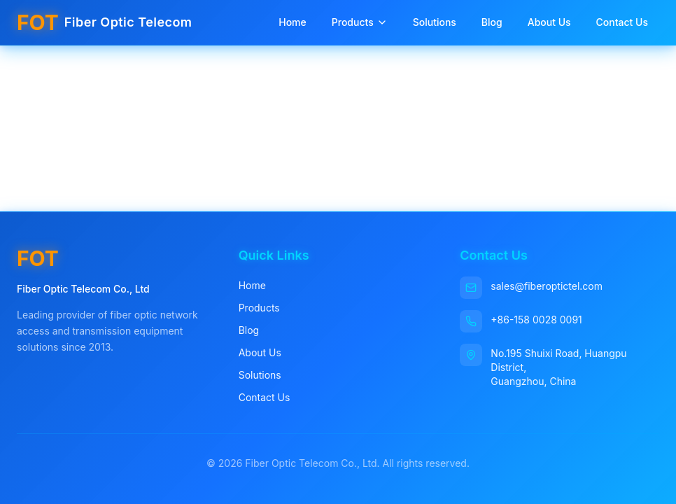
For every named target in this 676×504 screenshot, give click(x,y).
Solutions (434, 22)
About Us (549, 22)
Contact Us (622, 22)
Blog (491, 22)
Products (360, 22)
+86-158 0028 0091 (536, 320)
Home (293, 22)
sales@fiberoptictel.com (547, 286)
